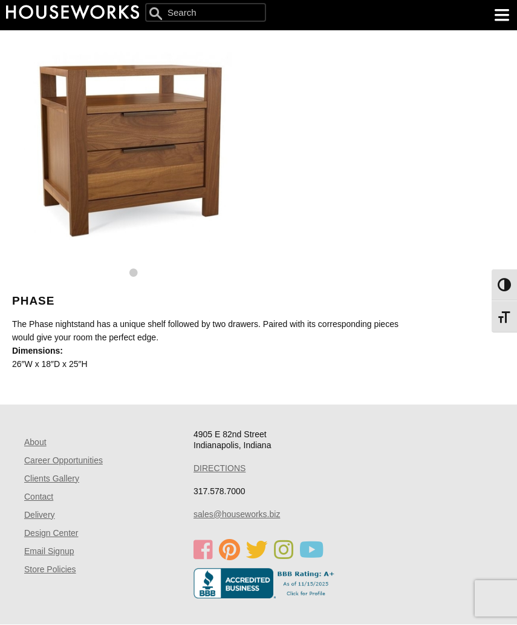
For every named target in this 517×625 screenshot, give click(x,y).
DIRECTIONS (219, 468)
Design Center (51, 533)
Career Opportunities (63, 460)
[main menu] (502, 15)
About (35, 442)
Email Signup (49, 551)
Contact (38, 496)
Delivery (39, 515)
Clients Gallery (51, 478)
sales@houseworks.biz (236, 514)
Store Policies (50, 569)
